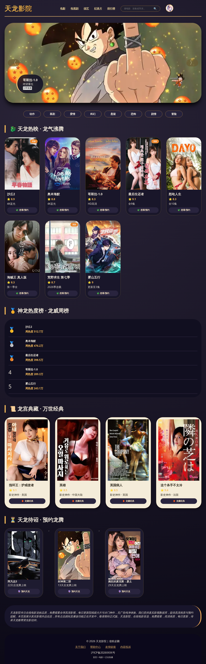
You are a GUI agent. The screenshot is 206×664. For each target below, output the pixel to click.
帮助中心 (95, 647)
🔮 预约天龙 (24, 591)
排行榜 (111, 8)
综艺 (86, 8)
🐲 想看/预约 (22, 210)
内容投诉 (125, 647)
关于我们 (80, 647)
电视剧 (74, 8)
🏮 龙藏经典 (27, 501)
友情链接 (110, 647)
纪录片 (98, 8)
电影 (62, 8)
